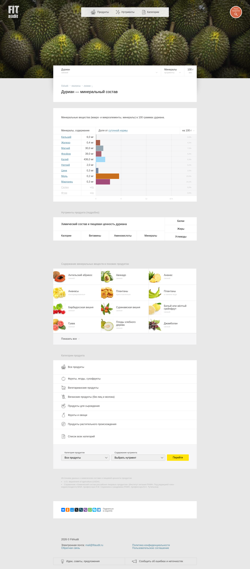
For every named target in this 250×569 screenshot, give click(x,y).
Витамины (95, 235)
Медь (64, 176)
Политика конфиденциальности (151, 545)
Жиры (180, 228)
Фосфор (66, 153)
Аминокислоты (123, 235)
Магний (65, 148)
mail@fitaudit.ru (94, 545)
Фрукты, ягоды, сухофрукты (81, 378)
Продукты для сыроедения (80, 406)
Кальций (66, 137)
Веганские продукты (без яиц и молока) (88, 397)
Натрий (65, 165)
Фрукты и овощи (74, 415)
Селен (65, 187)
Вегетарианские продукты (80, 387)
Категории (153, 12)
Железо (65, 142)
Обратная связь (70, 548)
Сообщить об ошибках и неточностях (161, 561)
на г (187, 130)
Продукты (103, 12)
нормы (118, 130)
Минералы (150, 235)
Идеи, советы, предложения (83, 561)
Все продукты (72, 367)
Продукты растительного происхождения (88, 424)
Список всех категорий (78, 436)
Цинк (64, 170)
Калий (64, 159)
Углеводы (181, 236)
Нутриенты (127, 12)
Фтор (64, 193)
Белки (180, 221)
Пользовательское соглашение (150, 548)
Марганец (67, 181)
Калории (66, 235)
